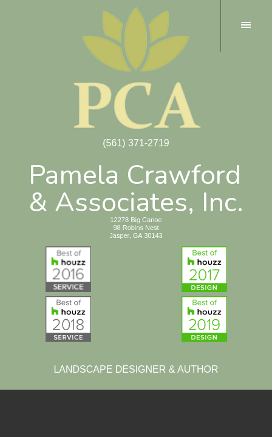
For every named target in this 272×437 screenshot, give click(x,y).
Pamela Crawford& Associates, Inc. (136, 186)
